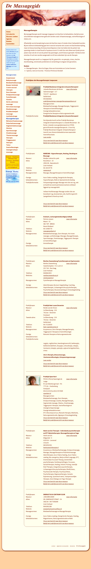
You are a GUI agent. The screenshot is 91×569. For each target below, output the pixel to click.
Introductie (10, 34)
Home (8, 32)
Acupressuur (10, 78)
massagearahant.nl (49, 231)
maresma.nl (47, 170)
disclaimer (72, 546)
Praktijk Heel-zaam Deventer (53, 305)
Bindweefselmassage (13, 83)
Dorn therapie (11, 92)
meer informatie (71, 89)
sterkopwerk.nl (48, 278)
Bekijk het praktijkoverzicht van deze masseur (58, 143)
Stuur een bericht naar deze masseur (55, 141)
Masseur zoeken (12, 37)
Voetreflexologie (12, 147)
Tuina (8, 145)
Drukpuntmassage (13, 95)
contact (53, 546)
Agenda (9, 39)
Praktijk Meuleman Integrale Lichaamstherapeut (60, 87)
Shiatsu (9, 128)
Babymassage (11, 80)
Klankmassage (11, 109)
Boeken (9, 41)
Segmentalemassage (13, 126)
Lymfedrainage (11, 116)
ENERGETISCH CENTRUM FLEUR (54, 494)
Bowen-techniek (12, 85)
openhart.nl (47, 393)
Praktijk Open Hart (50, 377)
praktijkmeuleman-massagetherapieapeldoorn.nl (59, 101)
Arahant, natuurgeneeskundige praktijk (57, 217)
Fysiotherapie (11, 97)
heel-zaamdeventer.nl (50, 327)
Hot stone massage (13, 107)
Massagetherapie (12, 119)
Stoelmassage (11, 133)
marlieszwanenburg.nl (50, 275)
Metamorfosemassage (14, 121)
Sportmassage (11, 131)
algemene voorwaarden (63, 546)
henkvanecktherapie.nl (51, 448)
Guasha (9, 99)
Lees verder (47, 137)
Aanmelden (10, 44)
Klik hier (8, 66)
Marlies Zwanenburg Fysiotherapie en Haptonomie (61, 261)
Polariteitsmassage (13, 123)
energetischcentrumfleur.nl (52, 509)
